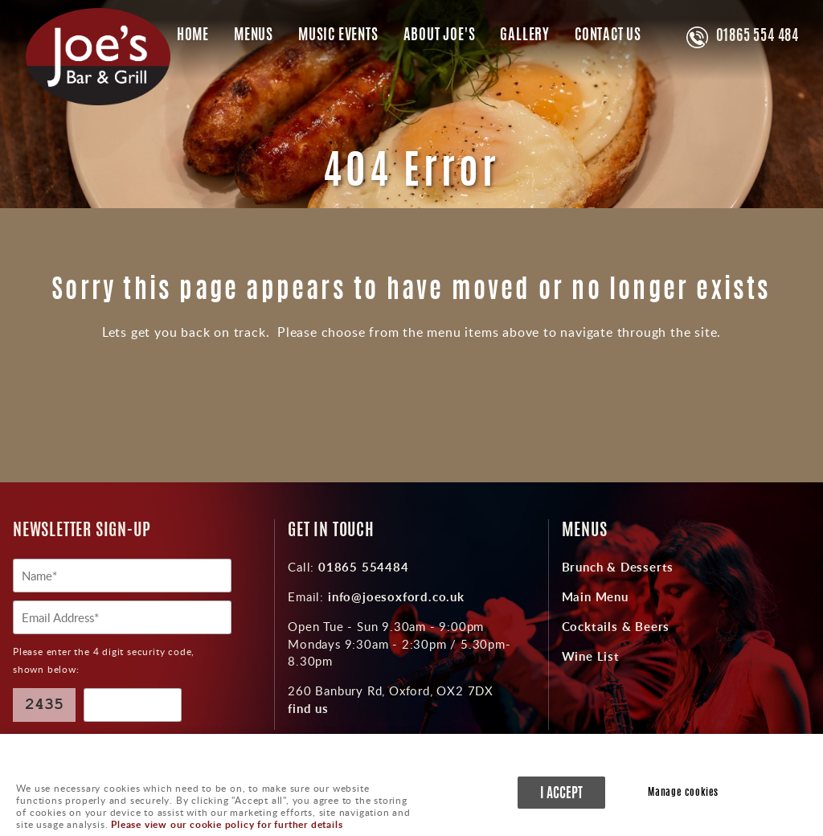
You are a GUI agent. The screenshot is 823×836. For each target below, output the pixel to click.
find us (308, 708)
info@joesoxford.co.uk (394, 596)
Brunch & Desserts (618, 567)
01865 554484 (361, 567)
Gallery (525, 36)
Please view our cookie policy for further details (226, 824)
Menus (253, 36)
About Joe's (439, 36)
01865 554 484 (757, 37)
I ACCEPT (561, 794)
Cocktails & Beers (616, 626)
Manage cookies (683, 793)
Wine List (591, 656)
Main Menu (595, 596)
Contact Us (608, 36)
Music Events (338, 36)
